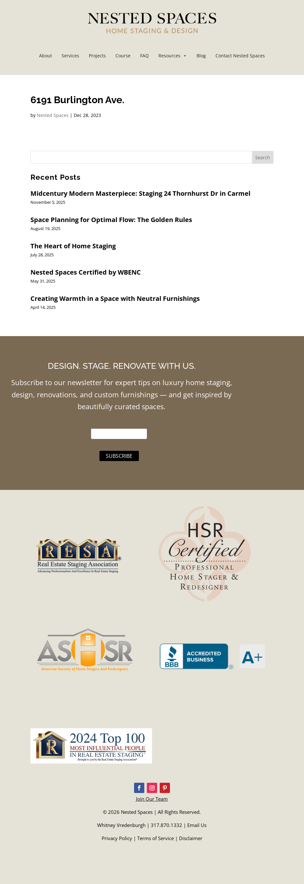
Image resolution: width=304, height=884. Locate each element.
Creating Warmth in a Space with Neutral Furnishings (115, 298)
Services (70, 56)
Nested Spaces (53, 115)
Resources (172, 56)
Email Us (197, 825)
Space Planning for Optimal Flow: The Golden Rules (111, 219)
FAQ (144, 56)
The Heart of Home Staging (73, 246)
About (45, 56)
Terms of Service (155, 838)
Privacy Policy (117, 838)
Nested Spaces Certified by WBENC (85, 272)
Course (123, 56)
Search (262, 157)
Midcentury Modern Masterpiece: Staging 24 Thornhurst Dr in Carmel (140, 193)
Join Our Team (152, 799)
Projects (97, 56)
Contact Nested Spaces (240, 56)
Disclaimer (190, 838)
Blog (201, 56)
